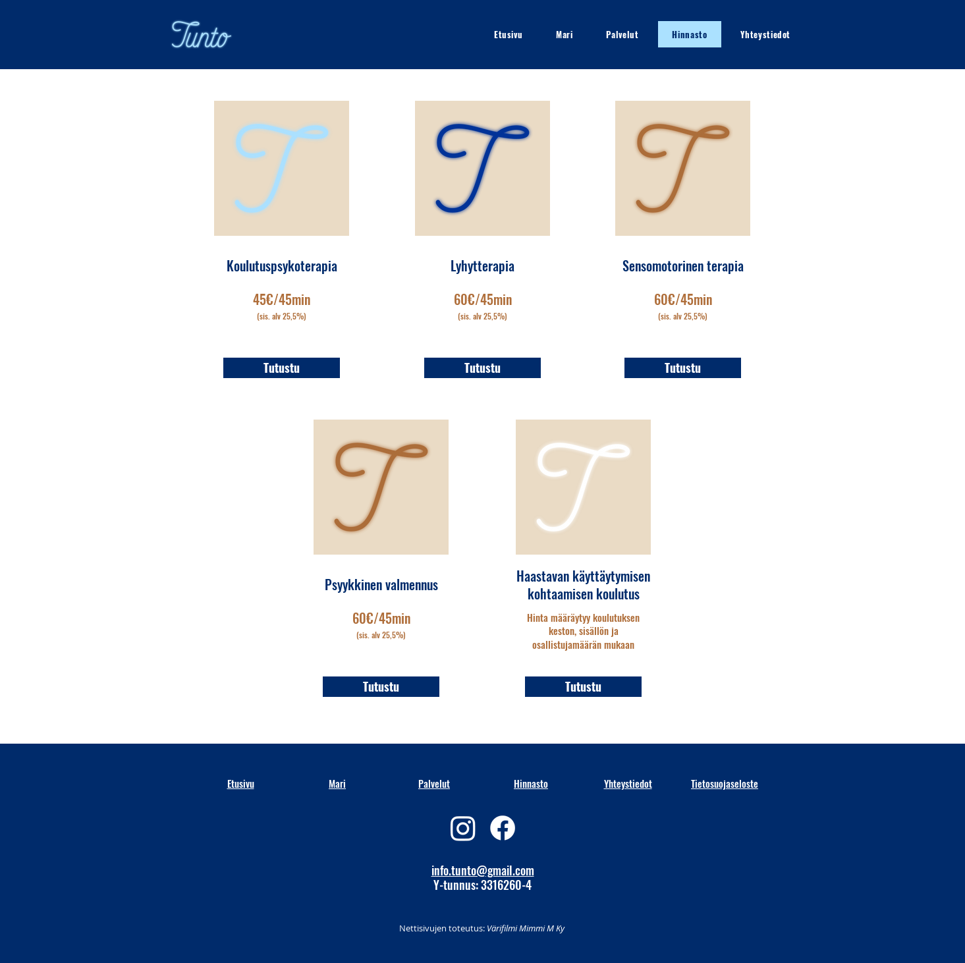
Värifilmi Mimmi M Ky (525, 928)
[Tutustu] (281, 368)
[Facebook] (502, 828)
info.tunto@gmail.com (482, 870)
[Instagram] (463, 828)
